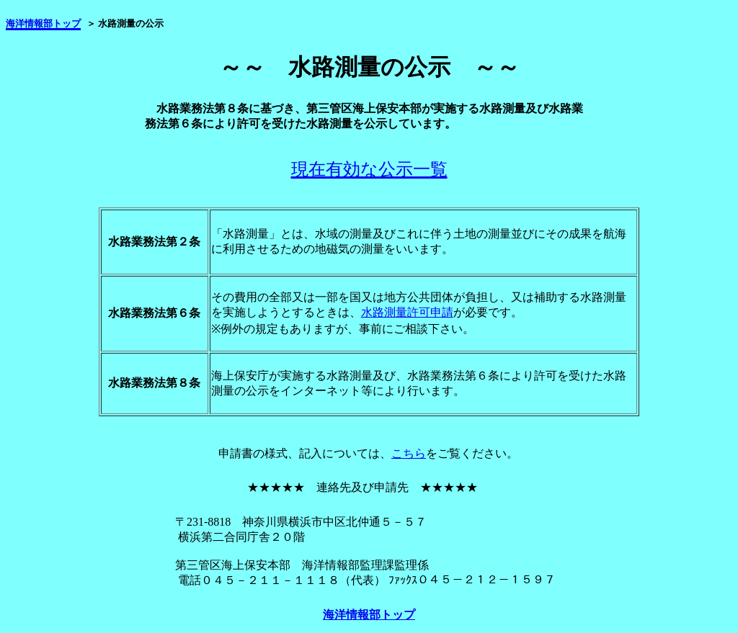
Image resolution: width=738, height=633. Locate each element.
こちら (408, 453)
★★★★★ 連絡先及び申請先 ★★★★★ (362, 487)
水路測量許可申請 (407, 312)
